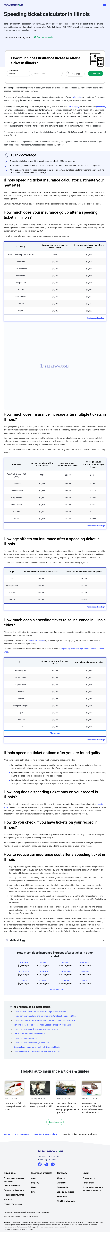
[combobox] (18, 74)
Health (34, 1187)
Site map (8, 1199)
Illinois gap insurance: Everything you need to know (36, 1029)
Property (35, 1183)
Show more (55, 733)
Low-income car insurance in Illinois (29, 1034)
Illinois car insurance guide (25, 1038)
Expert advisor (63, 1187)
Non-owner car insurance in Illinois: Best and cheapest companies (42, 1025)
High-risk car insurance (14, 1195)
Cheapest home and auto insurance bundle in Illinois (37, 1051)
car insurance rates (36, 640)
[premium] (75, 74)
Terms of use (88, 1183)
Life (33, 1192)
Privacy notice (89, 1178)
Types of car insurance (14, 1190)
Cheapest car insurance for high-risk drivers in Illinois (37, 1047)
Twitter (46, 1164)
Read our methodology (96, 318)
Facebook (40, 1164)
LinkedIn (53, 1164)
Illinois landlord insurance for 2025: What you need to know (40, 1011)
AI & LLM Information (66, 1201)
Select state (14, 73)
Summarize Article (43, 37)
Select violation (40, 73)
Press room (62, 1196)
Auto (33, 1178)
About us (61, 1178)
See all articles (55, 1122)
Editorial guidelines (65, 1192)
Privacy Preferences (13, 1204)
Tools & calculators (12, 1186)
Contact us (61, 1183)
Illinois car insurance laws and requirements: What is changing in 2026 (45, 1016)
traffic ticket (76, 97)
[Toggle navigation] (104, 4)
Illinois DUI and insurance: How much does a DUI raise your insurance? (45, 1020)
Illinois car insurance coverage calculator (31, 1042)
